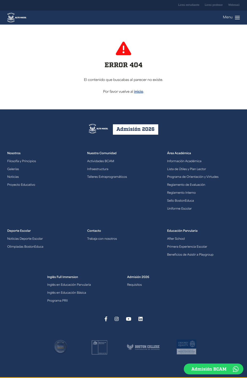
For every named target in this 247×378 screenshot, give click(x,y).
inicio (138, 92)
